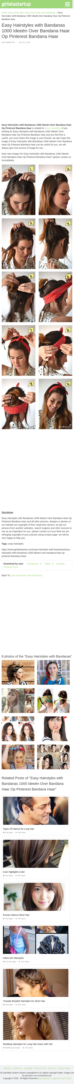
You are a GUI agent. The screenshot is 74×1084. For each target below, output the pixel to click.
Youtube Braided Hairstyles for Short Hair (24, 1001)
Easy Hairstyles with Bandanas (26, 575)
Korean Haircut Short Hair (16, 915)
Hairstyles (8, 833)
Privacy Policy (64, 1068)
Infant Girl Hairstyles (13, 958)
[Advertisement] (37, 84)
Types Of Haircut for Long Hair (18, 829)
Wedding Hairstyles (11, 1048)
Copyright (28, 1068)
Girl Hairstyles (9, 962)
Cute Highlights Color (14, 872)
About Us (52, 1068)
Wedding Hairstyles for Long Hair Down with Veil (27, 1044)
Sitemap (7, 1068)
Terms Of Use (40, 1068)
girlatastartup (16, 4)
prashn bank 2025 (63, 1078)
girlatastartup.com (46, 1078)
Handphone (33, 563)
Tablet (47, 563)
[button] (67, 4)
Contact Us (17, 1068)
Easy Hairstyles (8, 42)
